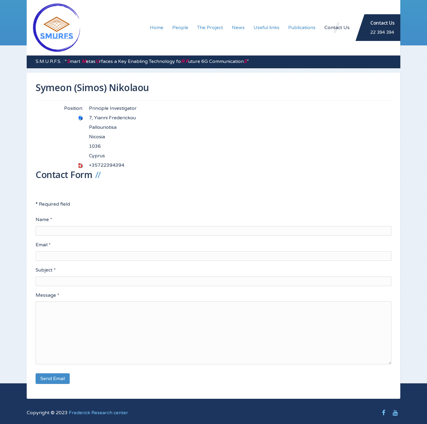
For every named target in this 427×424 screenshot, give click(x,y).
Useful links (266, 28)
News (238, 28)
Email (43, 245)
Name (44, 220)
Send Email (52, 379)
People (180, 28)
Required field (53, 204)
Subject (46, 270)
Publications (302, 28)
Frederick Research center (98, 413)
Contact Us (337, 28)
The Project (210, 28)
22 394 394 (382, 32)
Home (156, 28)
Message (47, 295)
